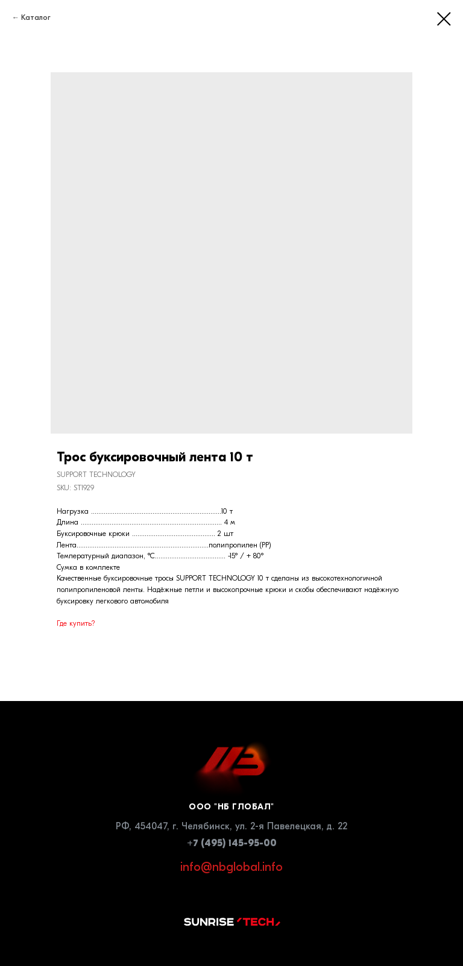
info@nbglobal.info (231, 867)
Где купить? (76, 623)
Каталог (36, 17)
